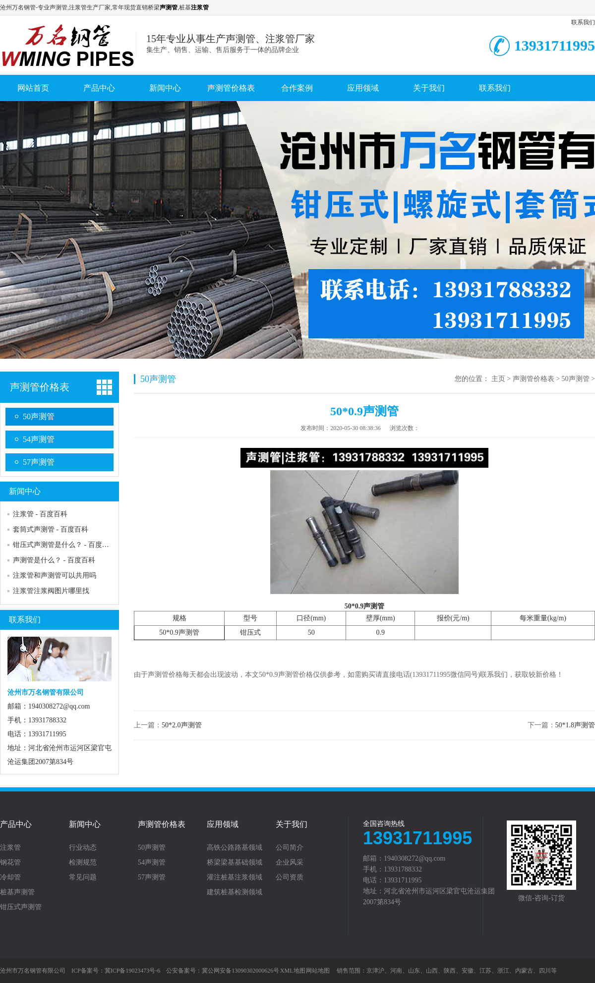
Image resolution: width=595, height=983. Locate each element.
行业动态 (83, 847)
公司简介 (289, 847)
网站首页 (33, 88)
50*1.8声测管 (575, 725)
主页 (498, 378)
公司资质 (289, 877)
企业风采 (289, 862)
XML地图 (292, 970)
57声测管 (39, 462)
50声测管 (39, 416)
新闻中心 (165, 88)
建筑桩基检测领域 (234, 892)
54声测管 (39, 439)
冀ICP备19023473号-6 (133, 970)
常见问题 (83, 877)
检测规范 (83, 862)
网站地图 (318, 970)
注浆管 (10, 847)
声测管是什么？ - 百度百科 (54, 560)
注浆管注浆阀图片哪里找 (51, 591)
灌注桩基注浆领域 (234, 877)
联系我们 (583, 22)
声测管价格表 (231, 88)
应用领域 (363, 88)
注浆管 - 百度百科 (40, 514)
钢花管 (10, 862)
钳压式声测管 (21, 907)
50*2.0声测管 (182, 725)
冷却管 (10, 877)
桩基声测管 (17, 892)
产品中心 (99, 88)
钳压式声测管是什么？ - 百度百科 (64, 544)
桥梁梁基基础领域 (234, 862)
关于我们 (429, 88)
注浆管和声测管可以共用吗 (54, 575)
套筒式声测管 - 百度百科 (50, 529)
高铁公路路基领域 (234, 847)
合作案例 (297, 88)
